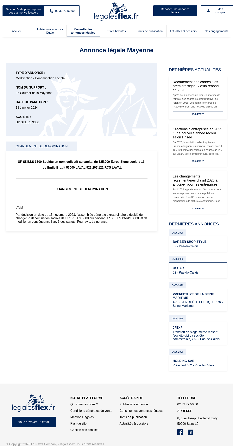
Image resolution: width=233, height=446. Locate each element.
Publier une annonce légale (49, 31)
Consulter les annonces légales (83, 31)
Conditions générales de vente (91, 410)
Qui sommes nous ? (84, 404)
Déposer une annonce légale (175, 10)
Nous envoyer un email (34, 422)
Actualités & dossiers (183, 31)
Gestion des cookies (84, 430)
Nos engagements (216, 31)
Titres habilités (116, 31)
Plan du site (78, 423)
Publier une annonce (134, 404)
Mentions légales (82, 417)
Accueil (16, 31)
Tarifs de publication (150, 31)
